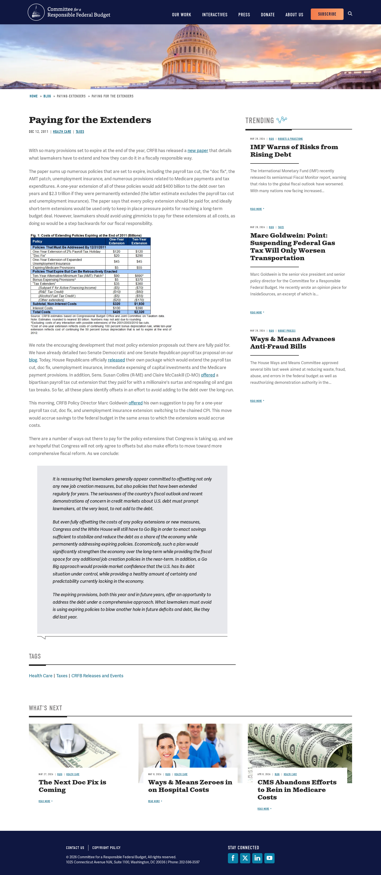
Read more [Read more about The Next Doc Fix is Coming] (44, 801)
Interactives (215, 14)
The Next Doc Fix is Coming (72, 786)
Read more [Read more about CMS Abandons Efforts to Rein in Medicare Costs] (263, 808)
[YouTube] (269, 858)
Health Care (62, 131)
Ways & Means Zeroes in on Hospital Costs (190, 786)
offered (208, 375)
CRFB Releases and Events (97, 675)
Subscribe (327, 14)
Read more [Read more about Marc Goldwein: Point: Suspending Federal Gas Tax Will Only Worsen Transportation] (256, 312)
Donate (268, 14)
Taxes (80, 131)
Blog (47, 96)
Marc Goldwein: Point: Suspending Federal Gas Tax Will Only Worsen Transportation (292, 247)
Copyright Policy (106, 848)
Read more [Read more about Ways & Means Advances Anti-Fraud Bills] (256, 401)
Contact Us (75, 848)
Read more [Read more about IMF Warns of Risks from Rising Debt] (256, 209)
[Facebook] (233, 858)
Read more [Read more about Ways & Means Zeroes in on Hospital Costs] (154, 801)
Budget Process (286, 330)
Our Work (181, 14)
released (116, 360)
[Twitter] (245, 858)
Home (34, 96)
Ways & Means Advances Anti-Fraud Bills (292, 343)
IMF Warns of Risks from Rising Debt (294, 151)
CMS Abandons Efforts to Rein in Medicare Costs (297, 790)
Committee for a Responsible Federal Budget (69, 12)
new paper (198, 150)
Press (244, 14)
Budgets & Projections (290, 138)
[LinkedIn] (257, 858)
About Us (294, 14)
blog (33, 360)
